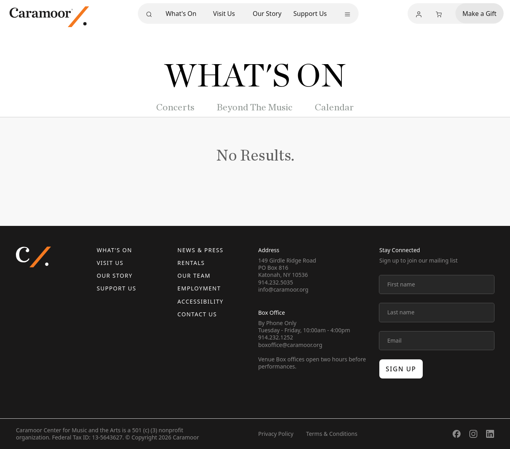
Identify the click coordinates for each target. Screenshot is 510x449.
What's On (181, 13)
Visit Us (224, 13)
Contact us (197, 314)
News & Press (200, 250)
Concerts (175, 107)
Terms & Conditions (331, 433)
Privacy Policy (275, 433)
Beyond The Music (254, 107)
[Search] (149, 14)
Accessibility (200, 301)
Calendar (334, 107)
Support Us (310, 13)
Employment (199, 288)
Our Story (267, 13)
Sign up (401, 369)
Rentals (191, 263)
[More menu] (347, 14)
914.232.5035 (275, 282)
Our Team (193, 275)
